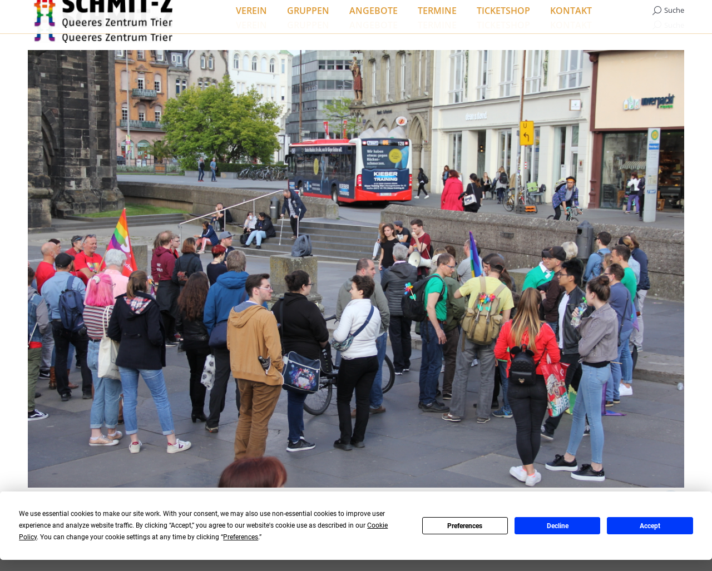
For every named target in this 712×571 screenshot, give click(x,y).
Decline (557, 526)
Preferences (464, 526)
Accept (650, 526)
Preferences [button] (240, 537)
